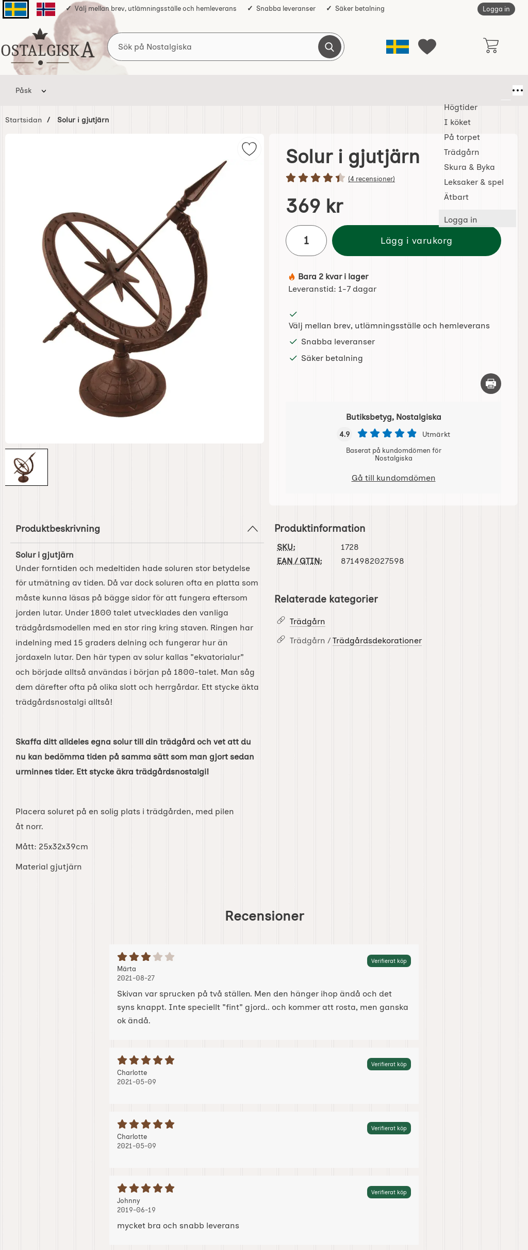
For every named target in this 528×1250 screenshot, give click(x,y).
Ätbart (412, 90)
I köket (122, 90)
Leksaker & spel (353, 90)
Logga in (496, 9)
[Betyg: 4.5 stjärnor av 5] (393, 178)
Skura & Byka (283, 90)
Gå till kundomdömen (394, 478)
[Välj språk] (397, 47)
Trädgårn (223, 90)
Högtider (74, 90)
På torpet (171, 90)
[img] (249, 149)
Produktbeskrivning (137, 529)
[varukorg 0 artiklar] (491, 46)
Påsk (23, 90)
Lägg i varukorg (417, 240)
